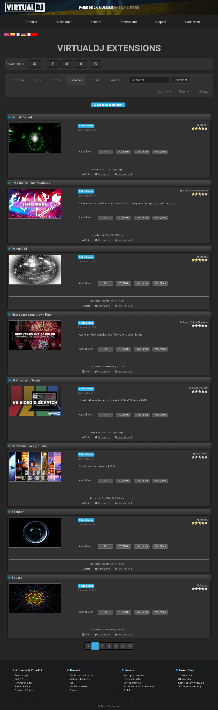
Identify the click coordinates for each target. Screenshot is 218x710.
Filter (184, 91)
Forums (74, 690)
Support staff (200, 387)
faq (71, 682)
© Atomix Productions (109, 706)
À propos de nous (134, 675)
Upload (203, 91)
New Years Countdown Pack (32, 314)
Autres (115, 80)
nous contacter (132, 678)
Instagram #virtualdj (191, 682)
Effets (57, 80)
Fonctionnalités (24, 682)
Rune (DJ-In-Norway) (195, 190)
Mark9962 (202, 453)
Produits (31, 22)
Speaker (18, 512)
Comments (104, 174)
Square (17, 577)
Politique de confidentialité (139, 686)
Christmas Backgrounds (29, 446)
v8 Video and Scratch (27, 380)
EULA (127, 690)
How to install (124, 174)
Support (160, 22)
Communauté (128, 22)
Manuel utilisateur (80, 678)
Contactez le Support (81, 675)
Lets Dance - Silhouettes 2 (31, 183)
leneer (204, 124)
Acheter (95, 22)
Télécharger (63, 22)
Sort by (164, 91)
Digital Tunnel (22, 117)
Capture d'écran (24, 690)
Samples (76, 80)
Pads (96, 80)
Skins (37, 80)
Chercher (181, 80)
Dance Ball (19, 248)
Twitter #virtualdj (189, 686)
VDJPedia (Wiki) (79, 686)
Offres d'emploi (132, 682)
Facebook (185, 675)
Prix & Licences (23, 686)
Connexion (192, 22)
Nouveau (18, 80)
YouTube (184, 678)
